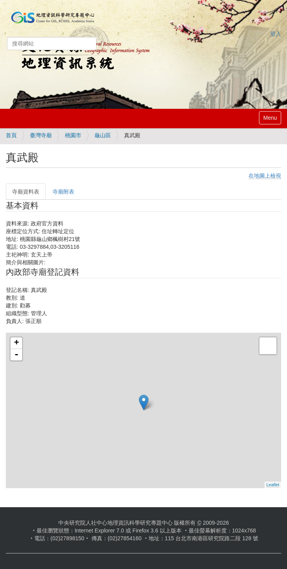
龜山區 (102, 135)
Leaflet (272, 484)
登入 (275, 34)
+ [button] (16, 343)
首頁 (11, 135)
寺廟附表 (63, 192)
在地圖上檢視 (264, 176)
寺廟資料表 (25, 192)
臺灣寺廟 (41, 135)
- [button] (16, 355)
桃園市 (73, 135)
